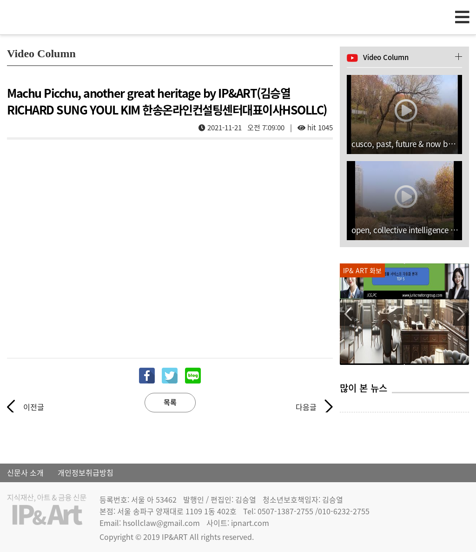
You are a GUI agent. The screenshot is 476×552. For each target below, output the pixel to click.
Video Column (386, 57)
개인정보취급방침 (85, 472)
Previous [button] (348, 314)
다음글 (306, 406)
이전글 (33, 406)
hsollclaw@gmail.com (161, 522)
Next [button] (461, 314)
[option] (404, 314)
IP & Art (60, 17)
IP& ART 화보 (362, 270)
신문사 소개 (25, 472)
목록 (170, 402)
